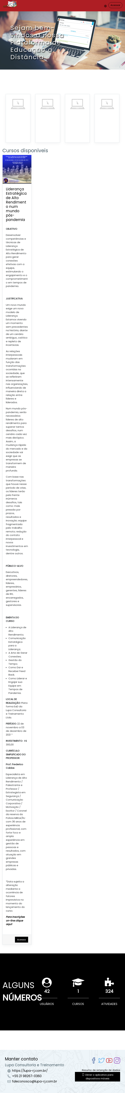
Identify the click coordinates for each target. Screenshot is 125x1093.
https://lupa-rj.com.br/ (30, 1071)
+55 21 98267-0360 (27, 1076)
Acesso (21, 939)
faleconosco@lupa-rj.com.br (34, 1081)
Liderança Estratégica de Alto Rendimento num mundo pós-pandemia (16, 204)
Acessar (115, 5)
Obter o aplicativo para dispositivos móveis (97, 1076)
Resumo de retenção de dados (101, 1070)
